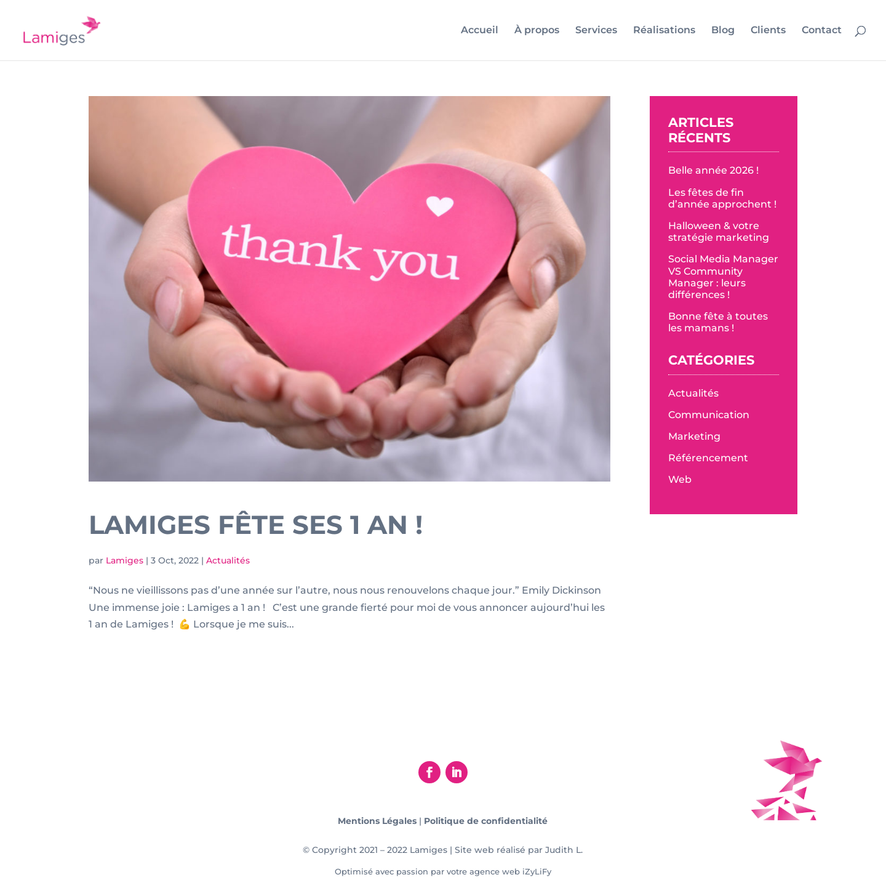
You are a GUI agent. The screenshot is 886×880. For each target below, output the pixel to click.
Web (680, 479)
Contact (822, 31)
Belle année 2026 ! (713, 170)
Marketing (694, 436)
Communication (708, 415)
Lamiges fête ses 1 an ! (256, 525)
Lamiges (124, 560)
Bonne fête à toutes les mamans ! (718, 322)
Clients (768, 31)
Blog (723, 31)
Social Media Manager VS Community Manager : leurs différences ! (723, 277)
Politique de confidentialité (486, 820)
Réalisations (664, 31)
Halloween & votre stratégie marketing (718, 231)
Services (596, 31)
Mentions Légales (377, 820)
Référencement (708, 458)
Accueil (479, 31)
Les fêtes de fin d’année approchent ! (722, 198)
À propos (536, 31)
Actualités (228, 560)
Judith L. (564, 849)
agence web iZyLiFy (510, 871)
